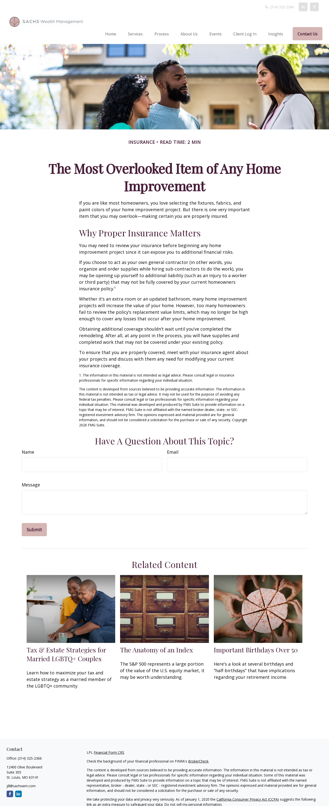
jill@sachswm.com (21, 786)
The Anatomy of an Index (156, 649)
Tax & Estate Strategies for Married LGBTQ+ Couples (66, 654)
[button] (110, 34)
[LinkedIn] (303, 6)
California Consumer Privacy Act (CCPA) (247, 799)
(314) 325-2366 (279, 7)
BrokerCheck (198, 761)
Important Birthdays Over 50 (256, 649)
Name (28, 452)
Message (31, 485)
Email (172, 452)
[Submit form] (34, 529)
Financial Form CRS (109, 752)
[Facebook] (314, 6)
